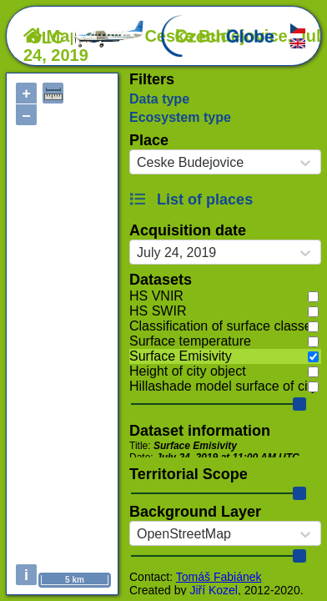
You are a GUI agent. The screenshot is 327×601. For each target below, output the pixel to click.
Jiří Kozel (213, 590)
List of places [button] (191, 199)
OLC (86, 37)
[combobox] (136, 162)
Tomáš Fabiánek (219, 576)
